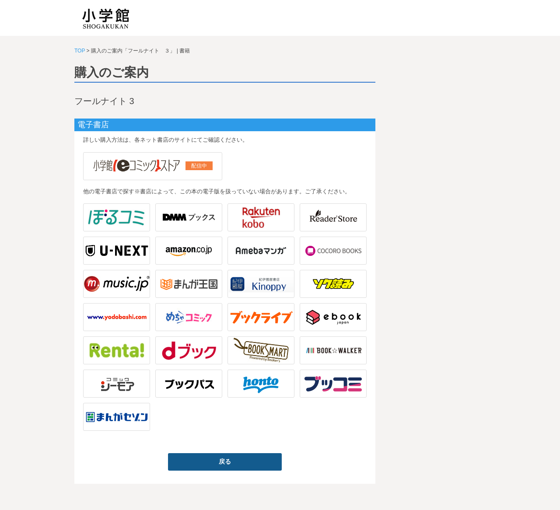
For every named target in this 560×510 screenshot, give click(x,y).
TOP (79, 51)
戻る (225, 461)
